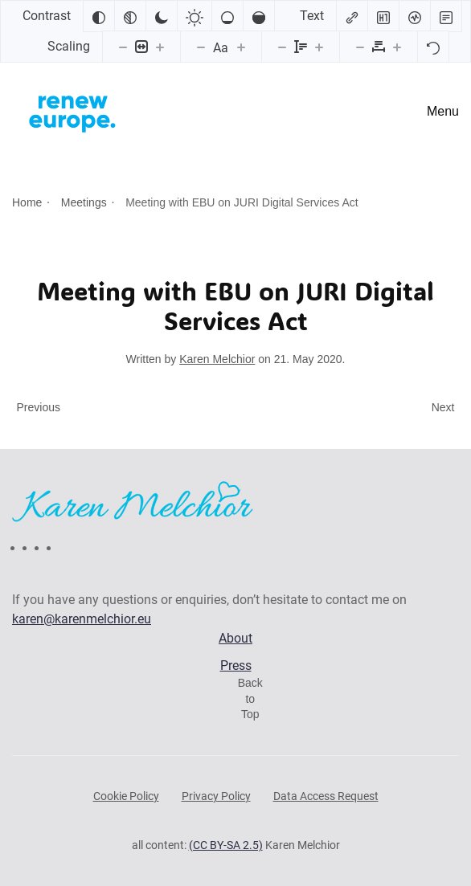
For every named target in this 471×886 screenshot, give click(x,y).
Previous (38, 407)
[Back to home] (72, 112)
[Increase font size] (241, 46)
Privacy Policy (216, 796)
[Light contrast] (194, 16)
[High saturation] (259, 16)
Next (443, 407)
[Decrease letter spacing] (360, 46)
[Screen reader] (415, 16)
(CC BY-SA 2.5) (226, 845)
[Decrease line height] (282, 46)
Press (236, 665)
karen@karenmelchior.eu (81, 619)
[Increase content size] (160, 46)
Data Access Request (326, 796)
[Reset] (433, 47)
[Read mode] (446, 16)
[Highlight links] (352, 16)
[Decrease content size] (123, 46)
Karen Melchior (217, 359)
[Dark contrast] (161, 16)
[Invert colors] (99, 16)
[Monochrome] (130, 16)
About (235, 638)
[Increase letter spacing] (397, 46)
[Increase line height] (319, 46)
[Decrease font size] (201, 46)
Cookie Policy (126, 796)
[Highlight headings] (383, 16)
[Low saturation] (227, 16)
